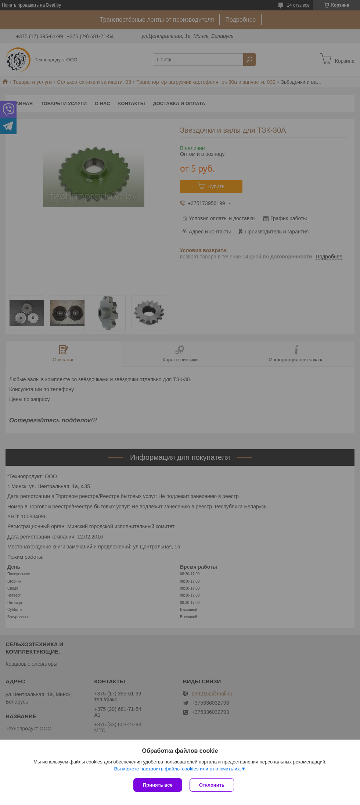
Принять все (158, 785)
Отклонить (211, 785)
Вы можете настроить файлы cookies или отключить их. (177, 769)
